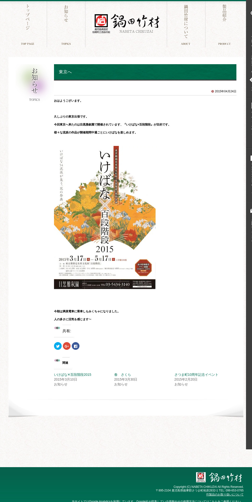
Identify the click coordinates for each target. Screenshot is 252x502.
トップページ (28, 23)
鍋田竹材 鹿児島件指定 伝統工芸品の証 (126, 23)
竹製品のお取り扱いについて (225, 494)
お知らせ (66, 23)
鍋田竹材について (186, 23)
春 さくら (122, 374)
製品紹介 (225, 23)
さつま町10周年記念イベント (196, 374)
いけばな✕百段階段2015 (72, 374)
